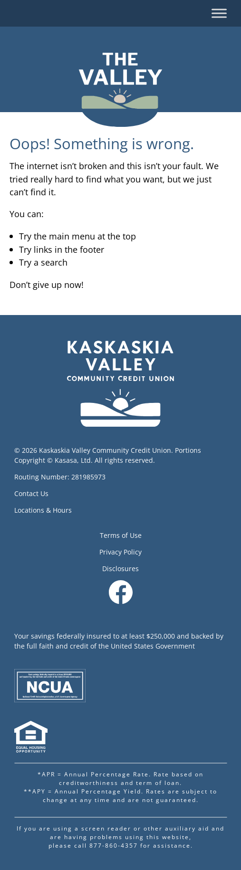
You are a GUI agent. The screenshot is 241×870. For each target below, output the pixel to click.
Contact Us (31, 493)
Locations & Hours (43, 510)
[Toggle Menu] (219, 13)
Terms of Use (121, 535)
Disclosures (120, 568)
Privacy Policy (120, 551)
